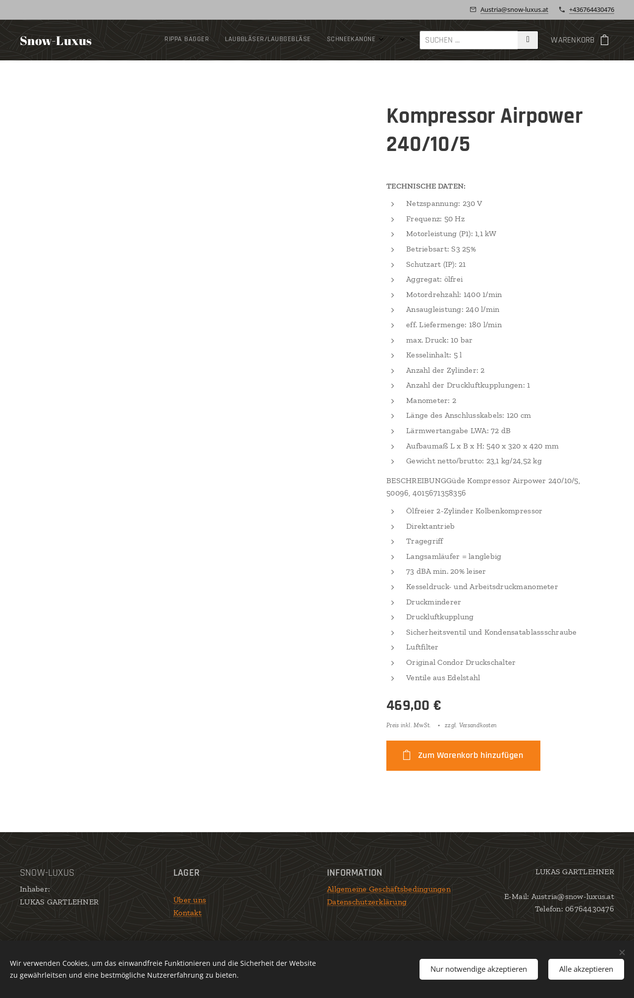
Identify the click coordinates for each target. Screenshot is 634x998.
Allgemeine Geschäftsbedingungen (389, 889)
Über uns (189, 899)
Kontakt (187, 912)
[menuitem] (167, 40)
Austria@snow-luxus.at (514, 9)
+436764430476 (591, 9)
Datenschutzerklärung (367, 901)
